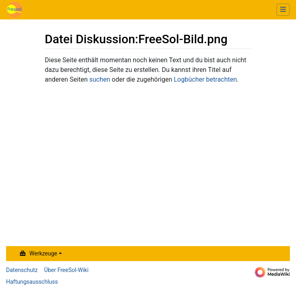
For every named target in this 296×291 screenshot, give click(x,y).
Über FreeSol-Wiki (66, 270)
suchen (100, 79)
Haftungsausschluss (32, 281)
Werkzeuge (43, 253)
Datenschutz (22, 270)
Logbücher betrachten (205, 79)
